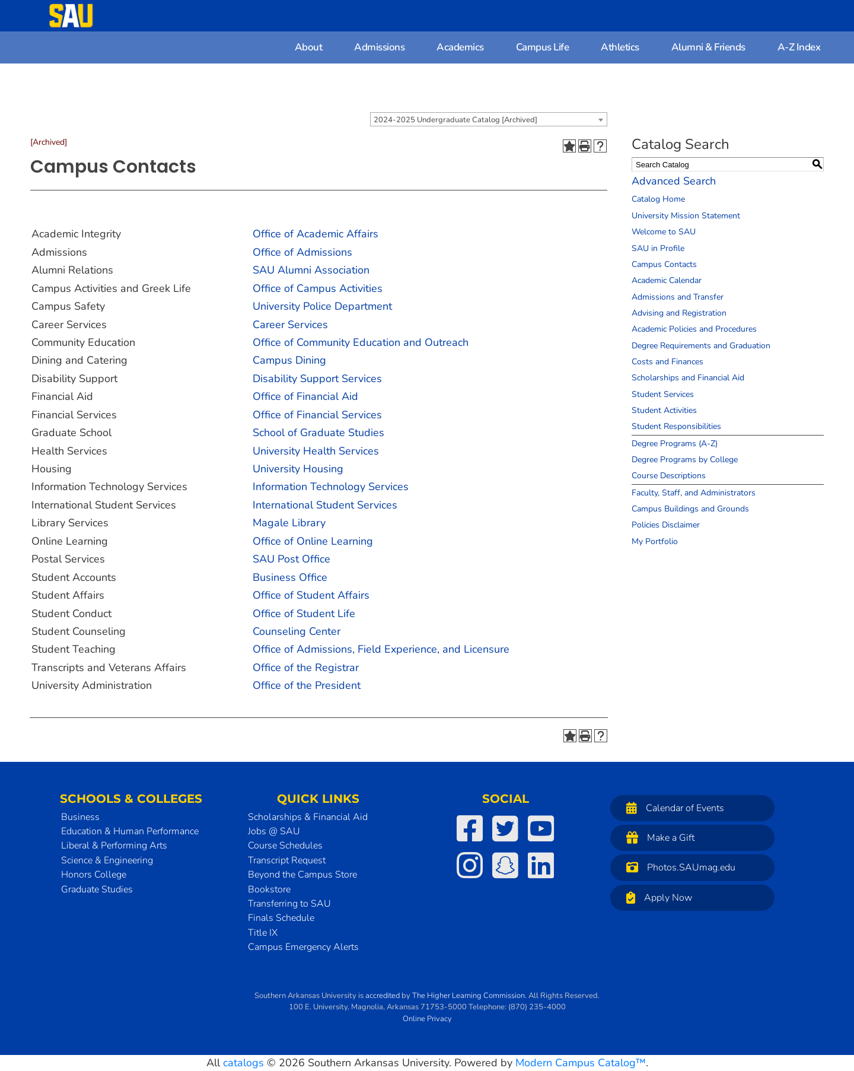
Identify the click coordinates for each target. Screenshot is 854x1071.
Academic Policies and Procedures (694, 329)
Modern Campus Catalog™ (580, 1063)
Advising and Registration (679, 313)
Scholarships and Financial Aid (688, 377)
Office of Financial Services (317, 415)
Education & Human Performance (130, 831)
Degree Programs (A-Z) (675, 443)
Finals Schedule (281, 917)
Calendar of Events (672, 808)
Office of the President (307, 685)
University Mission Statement (686, 215)
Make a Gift (657, 837)
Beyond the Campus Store (302, 874)
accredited (382, 995)
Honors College (93, 874)
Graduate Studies (97, 889)
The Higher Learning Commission (468, 995)
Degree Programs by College (685, 459)
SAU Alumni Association (311, 270)
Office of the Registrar (306, 667)
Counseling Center (296, 631)
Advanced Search (674, 181)
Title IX (263, 932)
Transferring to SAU (289, 903)
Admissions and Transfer (678, 297)
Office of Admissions (302, 252)
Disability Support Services (317, 378)
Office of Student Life (304, 613)
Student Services (663, 394)
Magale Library (289, 523)
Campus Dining (289, 360)
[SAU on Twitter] (505, 828)
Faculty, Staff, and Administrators (694, 492)
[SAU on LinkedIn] (541, 865)
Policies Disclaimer (666, 524)
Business (80, 817)
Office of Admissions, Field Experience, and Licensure (381, 649)
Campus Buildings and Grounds (690, 508)
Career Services (290, 324)
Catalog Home (658, 199)
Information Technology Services (331, 486)
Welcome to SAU (664, 231)
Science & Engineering (107, 860)
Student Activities (664, 410)
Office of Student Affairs (311, 595)
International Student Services (325, 505)
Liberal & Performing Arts (114, 845)
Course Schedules (285, 845)
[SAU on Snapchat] (505, 865)
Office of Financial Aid (305, 396)
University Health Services (316, 451)
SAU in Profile (658, 248)
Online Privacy (427, 1018)
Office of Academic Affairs (315, 234)
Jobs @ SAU (274, 831)
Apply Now (656, 897)
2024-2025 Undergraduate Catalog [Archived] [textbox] (455, 120)
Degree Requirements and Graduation (701, 345)
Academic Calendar (667, 280)
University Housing (298, 469)
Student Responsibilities (676, 426)
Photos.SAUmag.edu (677, 867)
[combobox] (488, 119)
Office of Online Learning (313, 541)
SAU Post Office (291, 559)
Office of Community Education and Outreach (361, 342)
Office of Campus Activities (318, 288)
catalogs (243, 1063)
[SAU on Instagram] (470, 865)
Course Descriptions (669, 475)
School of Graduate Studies (318, 432)
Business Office (290, 577)
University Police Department (322, 306)
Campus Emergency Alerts (303, 947)
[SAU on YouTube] (541, 828)
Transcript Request (287, 860)
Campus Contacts (664, 264)
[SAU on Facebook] (470, 828)
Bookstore (269, 889)
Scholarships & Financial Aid (308, 817)
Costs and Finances (667, 361)
